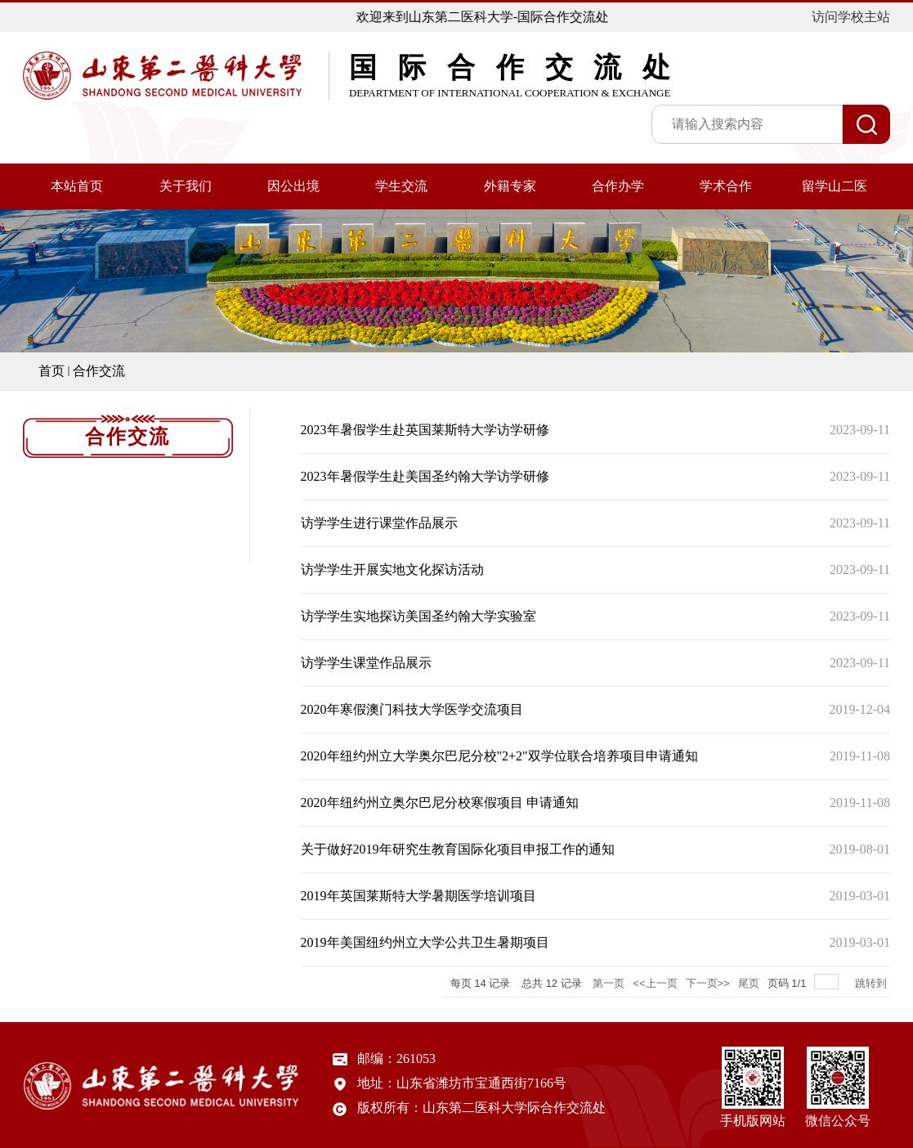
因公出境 (293, 186)
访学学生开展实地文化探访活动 (392, 569)
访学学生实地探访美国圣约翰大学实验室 (418, 616)
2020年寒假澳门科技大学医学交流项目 (412, 709)
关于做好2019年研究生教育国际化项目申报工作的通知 (458, 849)
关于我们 (185, 186)
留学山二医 (834, 186)
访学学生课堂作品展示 (366, 663)
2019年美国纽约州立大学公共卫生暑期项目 (425, 942)
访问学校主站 (851, 17)
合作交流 (99, 371)
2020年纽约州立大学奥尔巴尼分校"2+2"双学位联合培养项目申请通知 (499, 756)
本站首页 (77, 186)
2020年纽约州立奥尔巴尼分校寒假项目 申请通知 (440, 802)
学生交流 (401, 186)
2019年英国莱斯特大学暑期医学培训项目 (418, 896)
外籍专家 (510, 186)
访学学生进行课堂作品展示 (379, 523)
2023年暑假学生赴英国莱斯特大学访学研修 (425, 430)
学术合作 (726, 186)
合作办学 (618, 186)
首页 (51, 371)
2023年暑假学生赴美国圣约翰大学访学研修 (425, 476)
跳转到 (872, 983)
